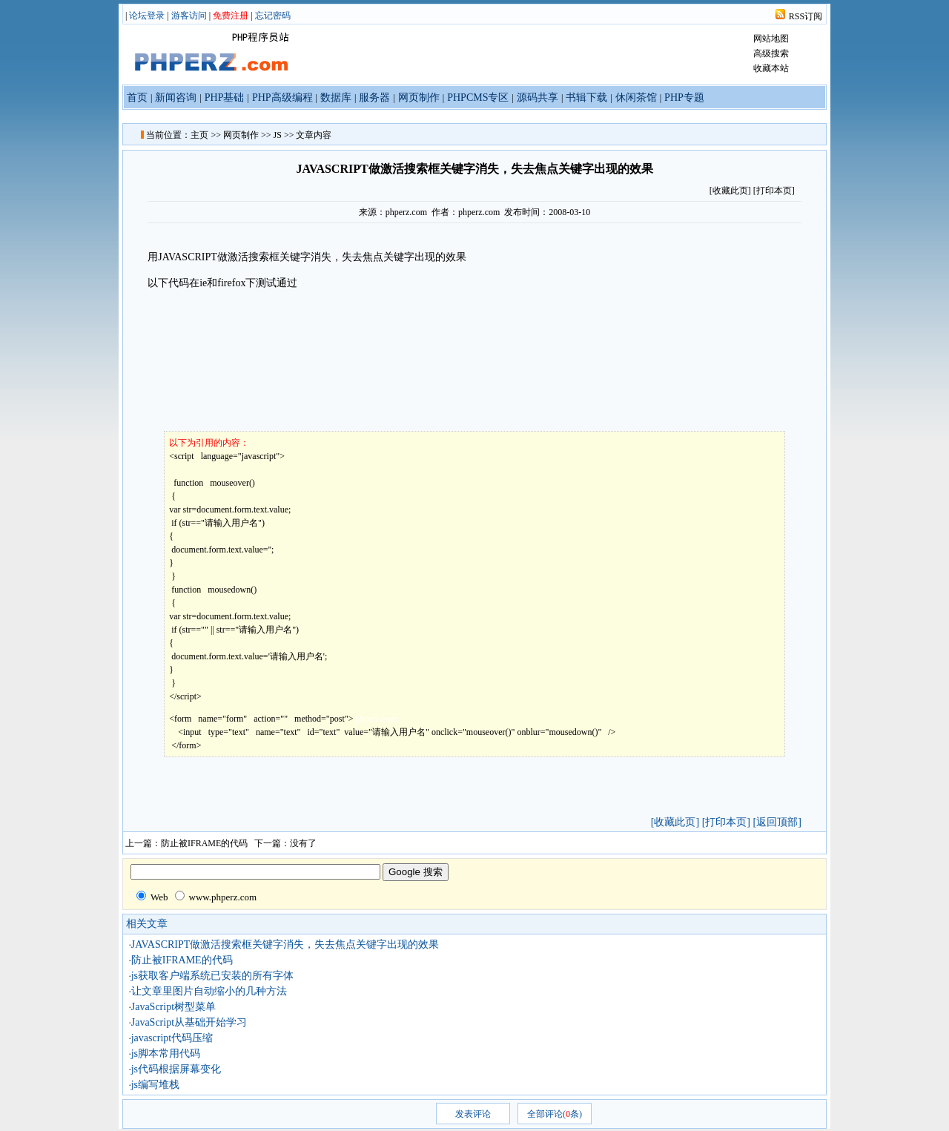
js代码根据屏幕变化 (176, 1069)
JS (278, 135)
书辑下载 (586, 97)
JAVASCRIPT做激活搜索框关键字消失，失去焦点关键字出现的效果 (285, 944)
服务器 (374, 97)
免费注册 (230, 15)
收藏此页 (730, 190)
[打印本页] (774, 190)
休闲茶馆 (636, 97)
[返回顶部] (777, 822)
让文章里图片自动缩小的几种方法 (209, 991)
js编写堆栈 (155, 1084)
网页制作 (419, 97)
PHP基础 (225, 97)
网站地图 (771, 38)
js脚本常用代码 (165, 1053)
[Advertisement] (675, 327)
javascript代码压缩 (172, 1037)
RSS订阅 (805, 16)
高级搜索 (771, 53)
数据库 (335, 97)
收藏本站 (771, 68)
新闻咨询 (175, 97)
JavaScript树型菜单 (173, 1006)
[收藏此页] (675, 822)
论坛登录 (147, 15)
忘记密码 (273, 15)
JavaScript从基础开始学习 (189, 1022)
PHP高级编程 (282, 97)
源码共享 (537, 97)
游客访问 (189, 15)
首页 (137, 97)
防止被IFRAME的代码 (204, 843)
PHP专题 (684, 97)
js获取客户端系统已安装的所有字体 (212, 975)
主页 (199, 135)
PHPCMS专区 (478, 97)
